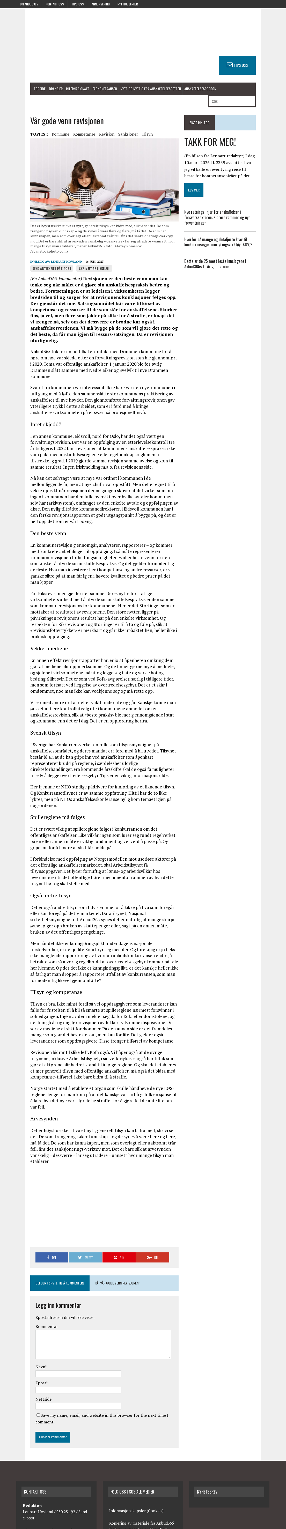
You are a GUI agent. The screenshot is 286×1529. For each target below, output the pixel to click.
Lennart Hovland (50, 258)
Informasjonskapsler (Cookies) (136, 1421)
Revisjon (90, 124)
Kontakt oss (55, 4)
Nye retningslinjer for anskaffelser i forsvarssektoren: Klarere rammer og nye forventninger (223, 205)
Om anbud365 (29, 4)
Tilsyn (131, 124)
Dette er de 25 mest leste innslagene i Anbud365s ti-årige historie (230, 252)
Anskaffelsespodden (184, 89)
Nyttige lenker (128, 4)
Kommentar (30, 1243)
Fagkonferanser (88, 89)
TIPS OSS (257, 65)
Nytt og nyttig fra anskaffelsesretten (134, 89)
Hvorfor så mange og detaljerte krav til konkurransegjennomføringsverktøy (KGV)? (225, 230)
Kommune (44, 124)
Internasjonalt (61, 89)
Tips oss (77, 4)
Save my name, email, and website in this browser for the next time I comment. (99, 1332)
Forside (24, 89)
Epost (24, 1300)
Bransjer (40, 89)
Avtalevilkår (261, 1524)
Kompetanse (68, 124)
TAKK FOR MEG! (216, 129)
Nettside (27, 1316)
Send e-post (74, 1440)
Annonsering (101, 4)
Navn (24, 1284)
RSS (244, 1524)
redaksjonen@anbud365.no (47, 1465)
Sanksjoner (112, 124)
